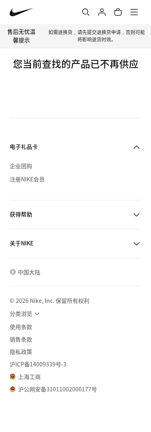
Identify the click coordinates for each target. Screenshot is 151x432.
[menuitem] (26, 314)
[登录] (102, 12)
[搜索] (86, 12)
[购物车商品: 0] (118, 12)
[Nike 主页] (21, 12)
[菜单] (134, 12)
